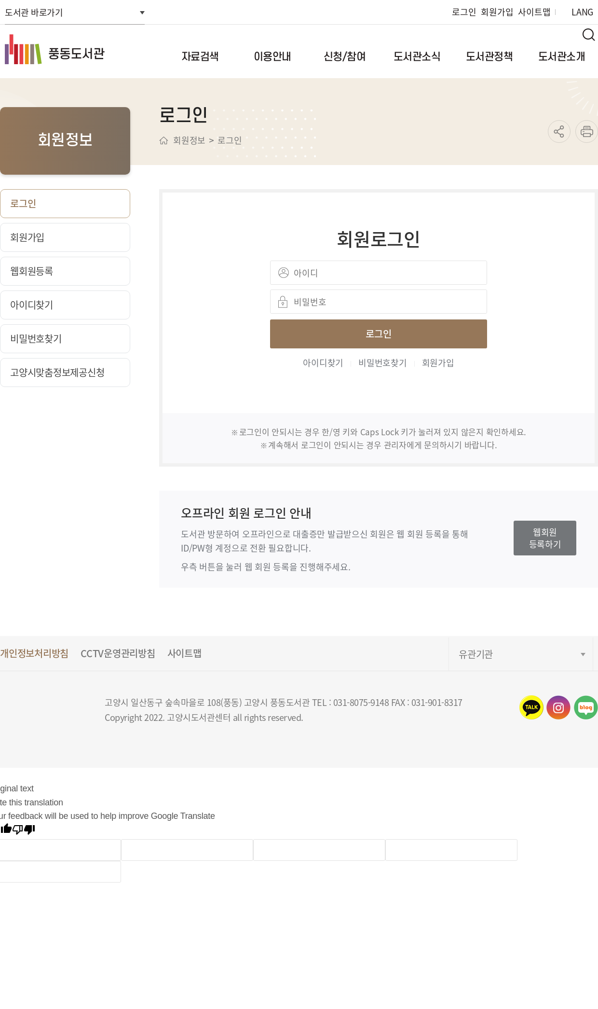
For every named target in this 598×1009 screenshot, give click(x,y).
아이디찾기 (323, 362)
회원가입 (497, 12)
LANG (582, 12)
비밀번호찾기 (382, 362)
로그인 (464, 12)
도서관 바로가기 (34, 12)
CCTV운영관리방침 (118, 653)
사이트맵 (534, 12)
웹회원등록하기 (545, 537)
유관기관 (476, 654)
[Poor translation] (23, 831)
